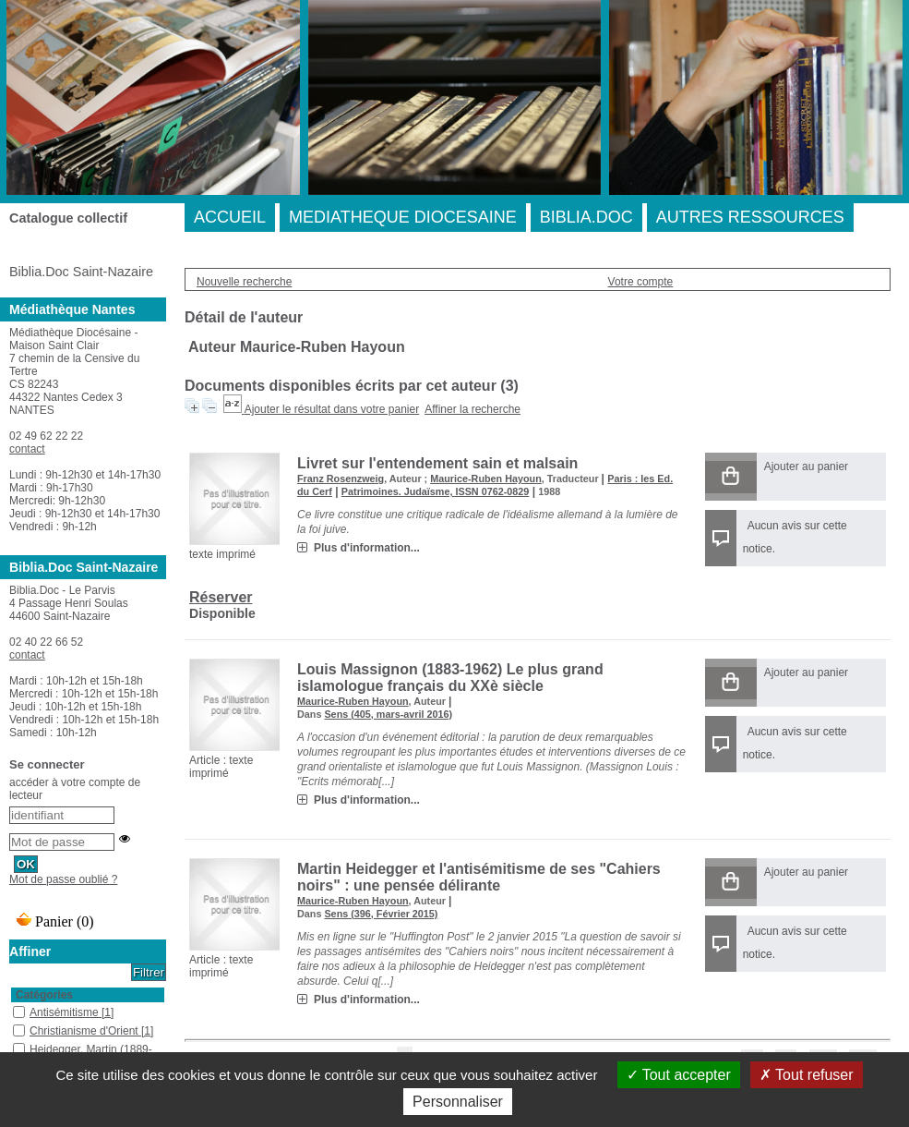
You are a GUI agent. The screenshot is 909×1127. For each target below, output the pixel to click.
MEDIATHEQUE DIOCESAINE (403, 217)
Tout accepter (679, 1075)
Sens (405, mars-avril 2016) (388, 714)
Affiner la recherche (472, 409)
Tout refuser (806, 1075)
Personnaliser (458, 1101)
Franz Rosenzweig (340, 478)
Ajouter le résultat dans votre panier (332, 409)
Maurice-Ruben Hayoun (486, 478)
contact (27, 448)
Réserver (221, 597)
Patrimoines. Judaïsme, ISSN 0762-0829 (435, 491)
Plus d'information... (367, 547)
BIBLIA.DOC (586, 217)
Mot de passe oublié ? (63, 879)
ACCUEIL (230, 217)
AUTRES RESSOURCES (750, 217)
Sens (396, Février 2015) (380, 913)
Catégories (44, 994)
